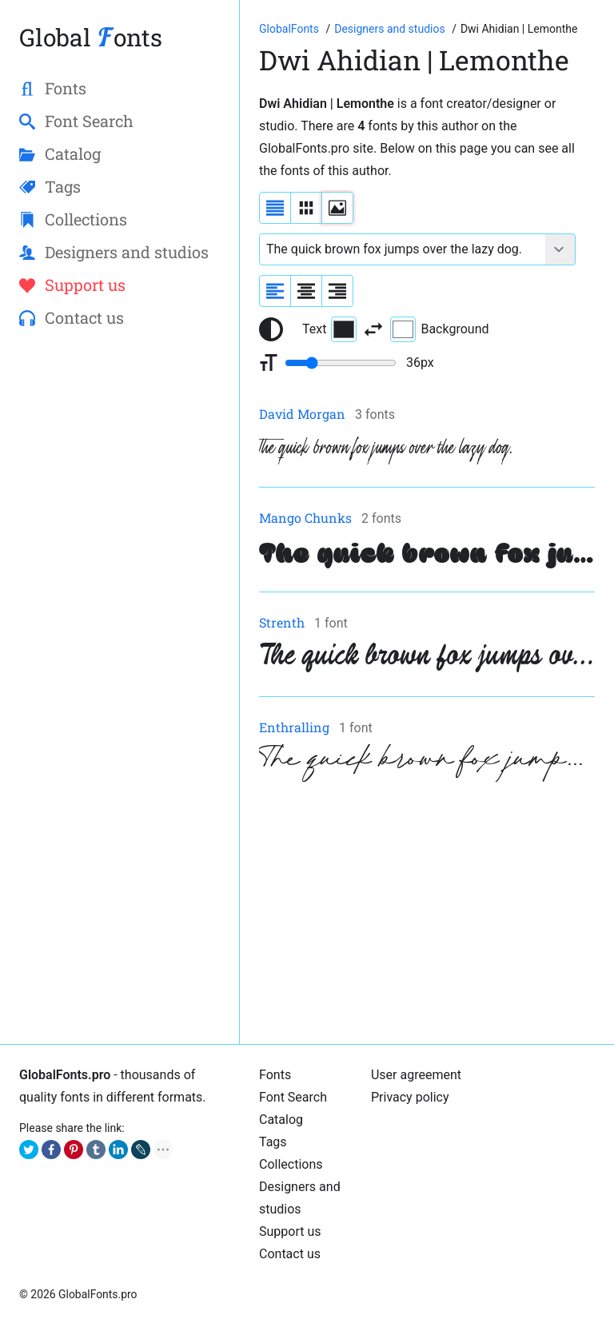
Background (439, 329)
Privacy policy (410, 1097)
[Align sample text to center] (306, 291)
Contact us (290, 1253)
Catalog (281, 1119)
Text (329, 329)
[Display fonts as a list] (275, 208)
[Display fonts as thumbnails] (337, 208)
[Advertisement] (427, 913)
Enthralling (294, 727)
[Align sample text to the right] (337, 291)
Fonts (275, 1074)
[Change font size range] (341, 363)
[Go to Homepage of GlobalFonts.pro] (290, 28)
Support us (290, 1231)
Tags (273, 1142)
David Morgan (302, 413)
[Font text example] (402, 249)
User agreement (416, 1074)
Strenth (282, 622)
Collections (291, 1164)
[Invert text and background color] (373, 329)
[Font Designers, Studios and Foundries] (391, 28)
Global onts (90, 37)
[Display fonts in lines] (306, 208)
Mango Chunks (305, 517)
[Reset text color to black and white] (271, 329)
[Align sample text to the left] (275, 291)
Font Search (293, 1097)
